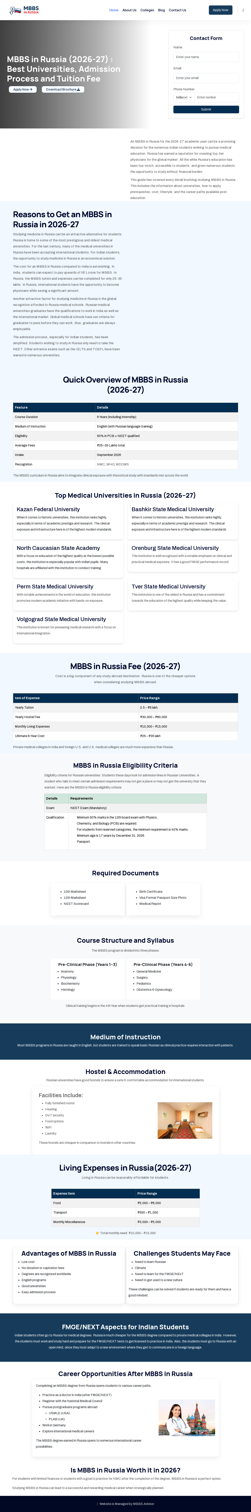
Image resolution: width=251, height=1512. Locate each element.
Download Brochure (63, 89)
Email (177, 68)
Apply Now (220, 10)
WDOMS (122, 464)
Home (113, 10)
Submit (206, 109)
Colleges (147, 10)
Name (177, 47)
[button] (243, 10)
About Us (129, 10)
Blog (161, 10)
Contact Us (177, 10)
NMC (101, 464)
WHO (110, 464)
